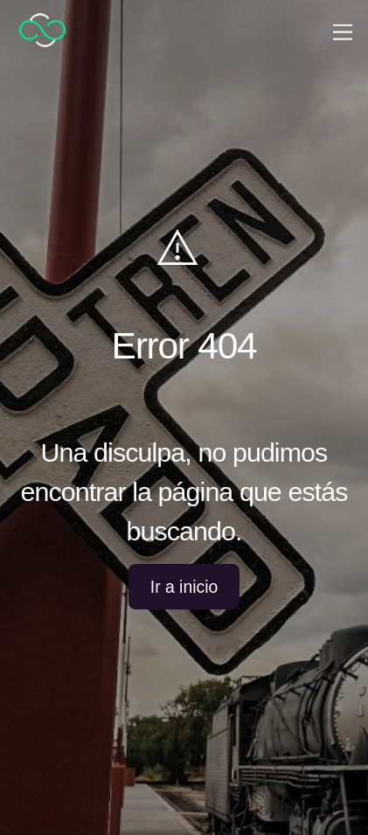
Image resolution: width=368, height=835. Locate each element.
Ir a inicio (184, 586)
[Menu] (342, 30)
